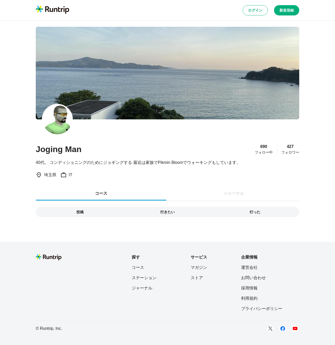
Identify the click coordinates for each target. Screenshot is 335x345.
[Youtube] (295, 328)
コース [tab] (101, 193)
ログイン (255, 10)
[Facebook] (283, 328)
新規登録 (286, 10)
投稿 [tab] (80, 212)
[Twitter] (270, 328)
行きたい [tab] (167, 212)
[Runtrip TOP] (52, 10)
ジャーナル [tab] (234, 193)
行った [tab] (255, 212)
